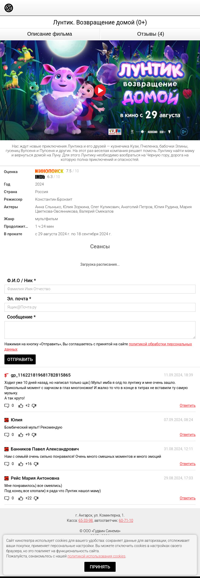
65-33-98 (86, 520)
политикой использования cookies (96, 556)
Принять (100, 566)
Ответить (188, 405)
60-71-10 (126, 520)
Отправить (20, 359)
